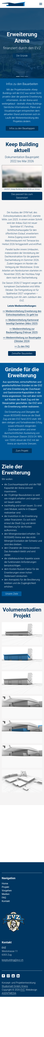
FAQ (4, 897)
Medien (6, 894)
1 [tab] (18, 76)
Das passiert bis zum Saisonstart (22, 196)
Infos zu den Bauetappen (22, 128)
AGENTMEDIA (9, 993)
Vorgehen (7, 890)
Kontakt (6, 901)
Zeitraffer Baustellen (22, 353)
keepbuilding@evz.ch (12, 960)
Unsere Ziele (11, 593)
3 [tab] (26, 76)
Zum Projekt (22, 450)
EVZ (22, 989)
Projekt (5, 887)
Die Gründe (22, 55)
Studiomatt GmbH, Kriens (15, 986)
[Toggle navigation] (40, 4)
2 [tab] (22, 76)
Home (5, 883)
